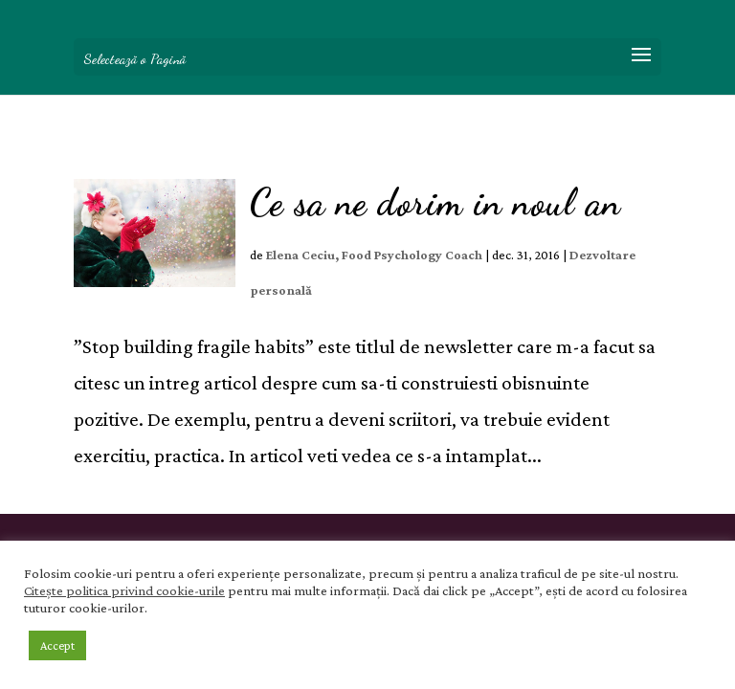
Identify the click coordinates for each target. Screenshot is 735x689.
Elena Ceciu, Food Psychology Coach (374, 254)
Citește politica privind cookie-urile (124, 590)
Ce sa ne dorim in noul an (435, 202)
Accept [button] (57, 645)
